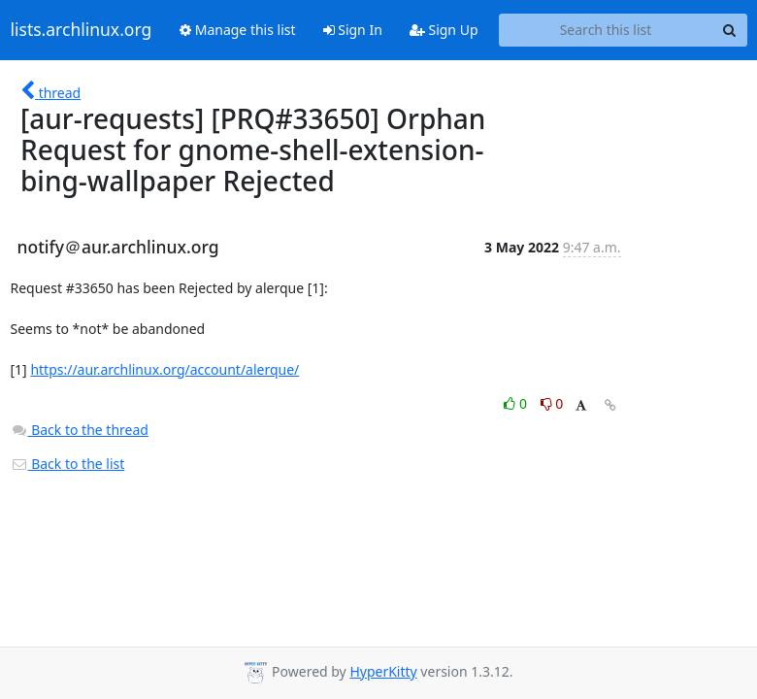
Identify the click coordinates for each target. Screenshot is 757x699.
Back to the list (68, 463)
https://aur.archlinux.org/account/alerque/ (164, 369)
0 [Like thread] (517, 403)
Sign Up (444, 29)
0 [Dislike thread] (552, 403)
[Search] (729, 30)
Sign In (352, 29)
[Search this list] (606, 30)
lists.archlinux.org (81, 30)
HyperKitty (382, 671)
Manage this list (238, 29)
